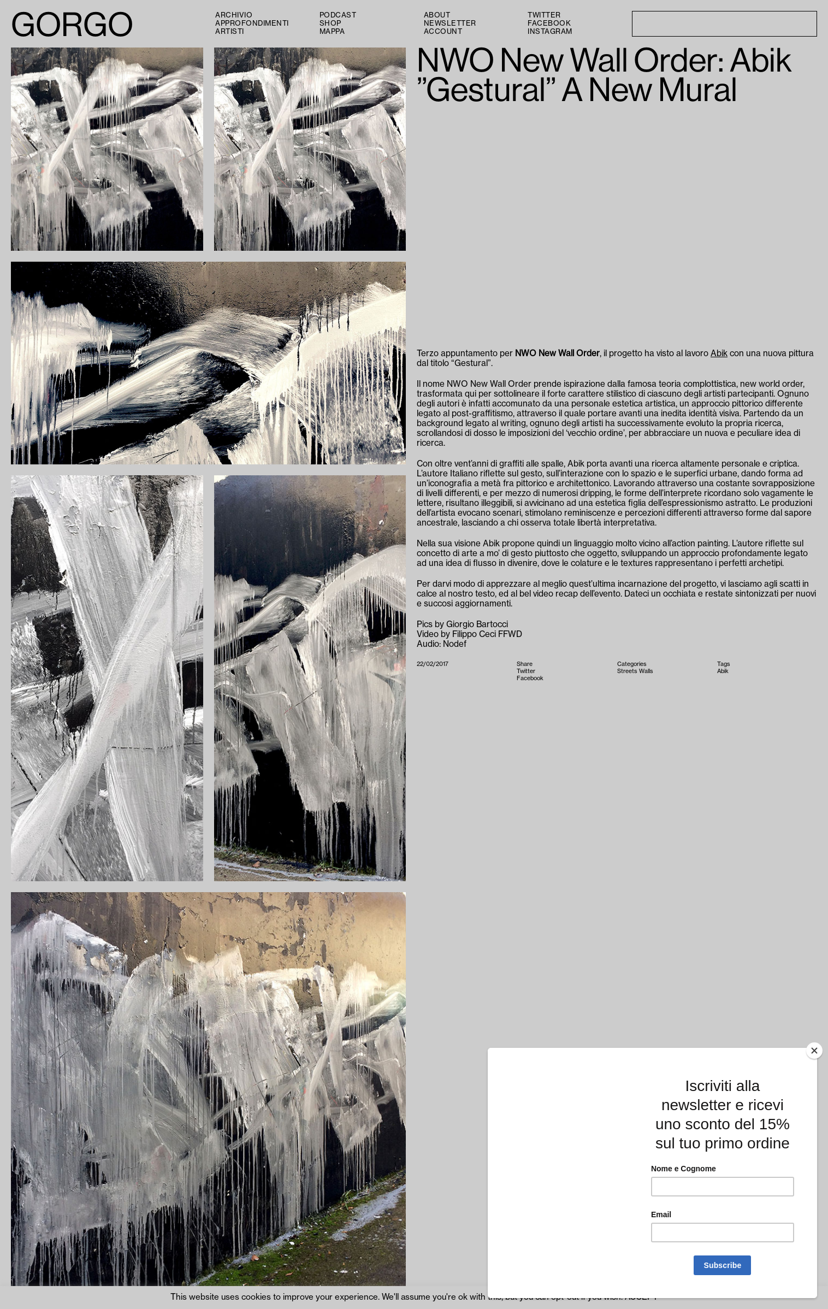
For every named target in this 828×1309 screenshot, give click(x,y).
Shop (330, 23)
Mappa (332, 31)
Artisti (229, 31)
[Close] (814, 1050)
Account (443, 31)
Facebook (549, 23)
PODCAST (338, 15)
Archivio (233, 15)
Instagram (550, 31)
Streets (627, 671)
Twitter (544, 15)
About (437, 15)
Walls (646, 671)
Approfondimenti (252, 23)
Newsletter (450, 23)
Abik (719, 354)
